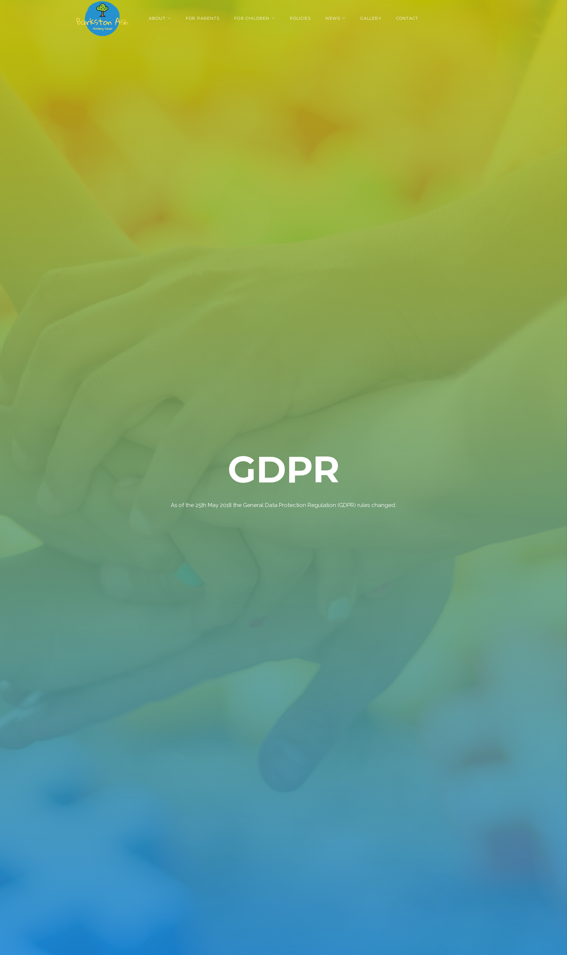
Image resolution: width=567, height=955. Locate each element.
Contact (407, 18)
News (332, 18)
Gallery (371, 18)
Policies (300, 18)
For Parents (203, 18)
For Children (251, 18)
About (157, 18)
